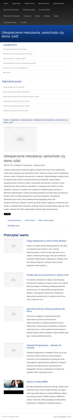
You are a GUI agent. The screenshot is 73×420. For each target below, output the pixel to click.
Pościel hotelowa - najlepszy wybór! (14, 58)
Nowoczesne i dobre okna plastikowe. (15, 68)
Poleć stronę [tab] (30, 220)
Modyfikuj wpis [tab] (13, 226)
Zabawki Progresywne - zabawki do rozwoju (44, 346)
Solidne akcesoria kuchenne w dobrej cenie (48, 274)
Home (6, 120)
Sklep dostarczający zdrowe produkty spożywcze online (21, 96)
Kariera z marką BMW (37, 381)
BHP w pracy (7, 72)
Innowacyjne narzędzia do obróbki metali (16, 101)
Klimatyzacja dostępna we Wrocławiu (15, 49)
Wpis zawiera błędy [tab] (46, 220)
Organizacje (15, 120)
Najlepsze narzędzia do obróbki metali (15, 110)
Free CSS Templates (60, 416)
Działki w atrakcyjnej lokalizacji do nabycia (16, 106)
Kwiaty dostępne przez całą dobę (13, 87)
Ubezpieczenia (27, 120)
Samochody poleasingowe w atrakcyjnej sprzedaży (19, 63)
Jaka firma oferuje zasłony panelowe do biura (18, 54)
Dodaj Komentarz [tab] (14, 220)
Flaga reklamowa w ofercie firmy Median (46, 240)
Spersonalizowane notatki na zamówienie (16, 92)
